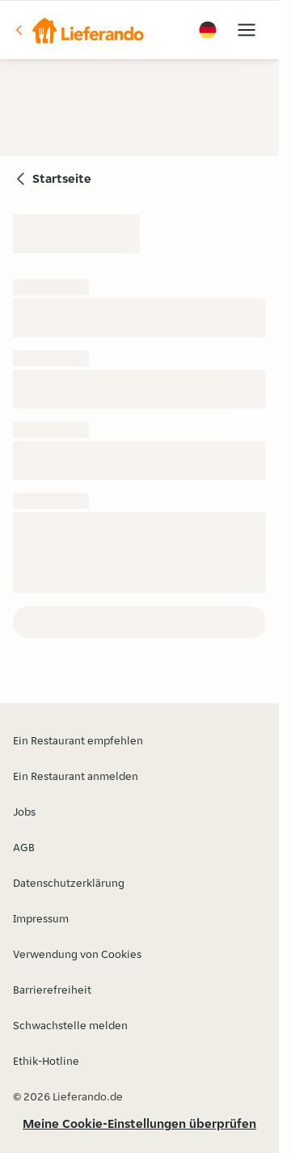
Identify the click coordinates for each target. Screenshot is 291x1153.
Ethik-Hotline (46, 1060)
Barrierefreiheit (52, 989)
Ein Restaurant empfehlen (78, 740)
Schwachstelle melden (70, 1025)
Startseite (61, 178)
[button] (78, 30)
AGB (24, 847)
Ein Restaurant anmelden (75, 776)
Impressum (41, 918)
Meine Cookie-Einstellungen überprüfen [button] (139, 1123)
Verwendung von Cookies (77, 954)
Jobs (24, 811)
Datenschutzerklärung (68, 882)
